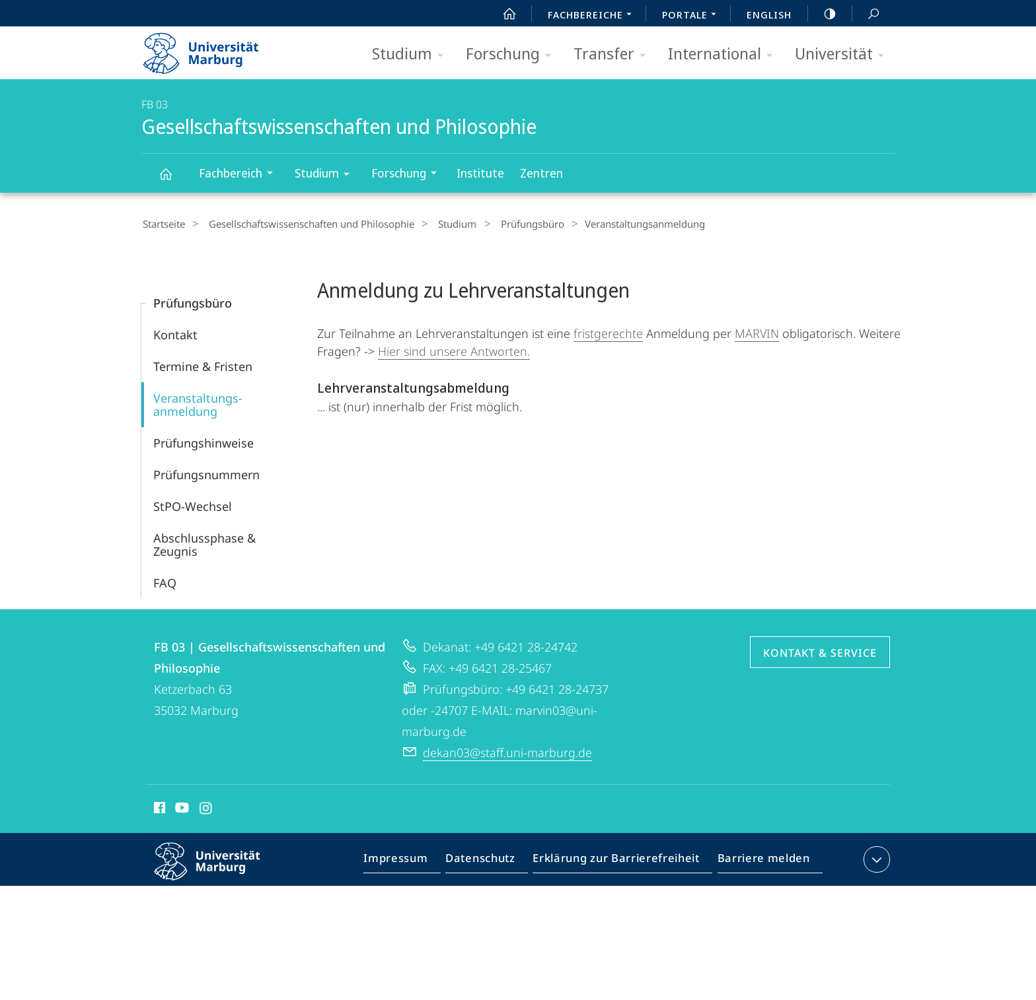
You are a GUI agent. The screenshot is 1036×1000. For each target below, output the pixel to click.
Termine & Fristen (202, 364)
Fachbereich (240, 174)
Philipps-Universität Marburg (218, 870)
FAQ (164, 581)
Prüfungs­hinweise (203, 441)
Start (502, 14)
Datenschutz (491, 860)
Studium (412, 54)
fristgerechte (608, 331)
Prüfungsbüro (510, 223)
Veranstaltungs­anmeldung (197, 402)
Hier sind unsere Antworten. (454, 349)
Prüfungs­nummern (206, 473)
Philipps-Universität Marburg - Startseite (212, 49)
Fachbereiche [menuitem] (593, 16)
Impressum (410, 860)
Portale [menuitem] (692, 16)
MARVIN (757, 331)
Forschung (513, 54)
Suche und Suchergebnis (866, 14)
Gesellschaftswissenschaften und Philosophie (173, 180)
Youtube (180, 807)
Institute (480, 173)
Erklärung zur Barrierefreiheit (620, 860)
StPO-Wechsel (192, 504)
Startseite (162, 223)
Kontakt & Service (820, 651)
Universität (844, 54)
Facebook (158, 807)
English (769, 14)
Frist (463, 405)
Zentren (541, 173)
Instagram (206, 807)
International (724, 54)
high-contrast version (822, 14)
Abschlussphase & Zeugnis (204, 542)
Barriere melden (759, 860)
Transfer (614, 54)
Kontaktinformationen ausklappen (875, 857)
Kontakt (175, 333)
